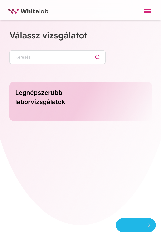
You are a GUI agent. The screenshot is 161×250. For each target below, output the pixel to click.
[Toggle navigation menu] (148, 11)
